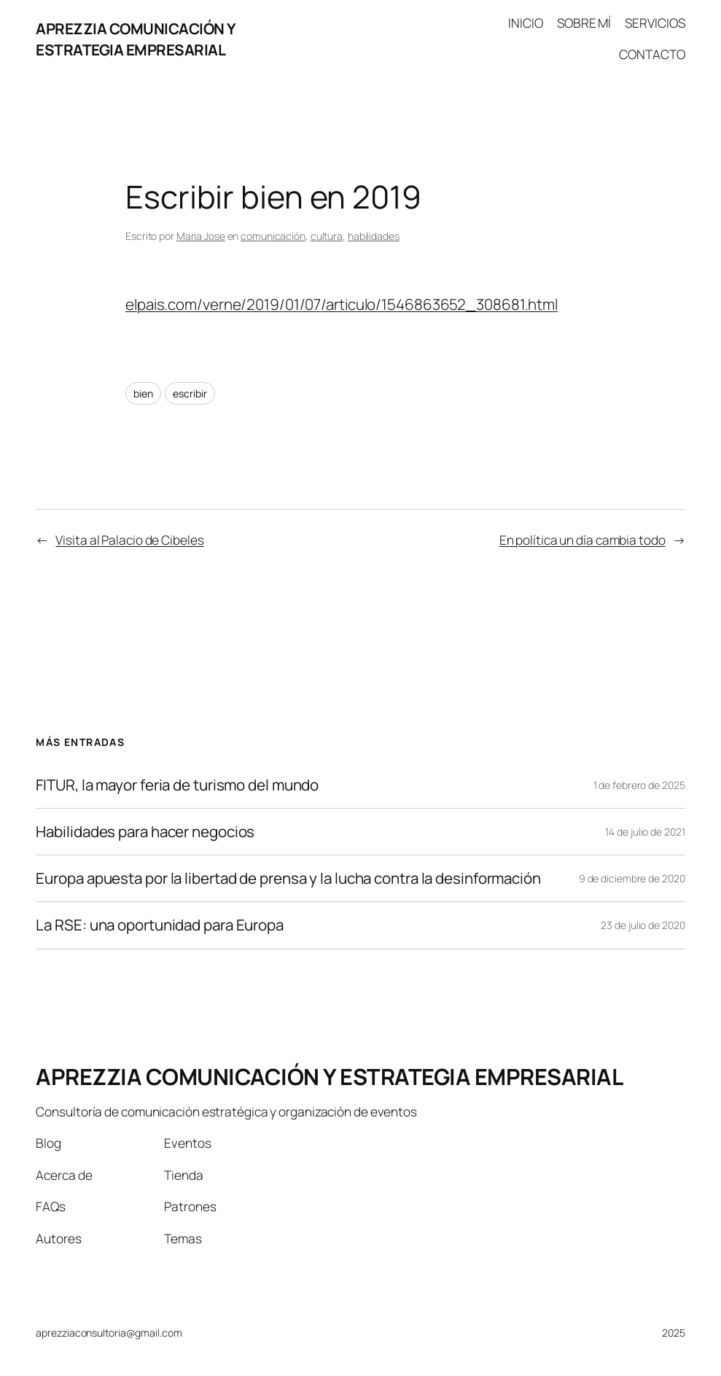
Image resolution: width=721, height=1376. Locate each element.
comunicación (273, 236)
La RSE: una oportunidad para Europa (160, 925)
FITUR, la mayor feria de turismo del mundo (177, 785)
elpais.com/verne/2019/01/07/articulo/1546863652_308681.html (341, 304)
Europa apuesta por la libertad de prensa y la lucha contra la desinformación (288, 878)
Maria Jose (200, 236)
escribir (189, 393)
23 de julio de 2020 (643, 925)
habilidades (374, 236)
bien (143, 393)
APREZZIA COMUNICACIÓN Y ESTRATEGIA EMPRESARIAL (136, 39)
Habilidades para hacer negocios (145, 831)
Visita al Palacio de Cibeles (129, 540)
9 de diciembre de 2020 (632, 878)
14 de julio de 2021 (645, 832)
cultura (327, 236)
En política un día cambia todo (582, 540)
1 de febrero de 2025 (639, 785)
